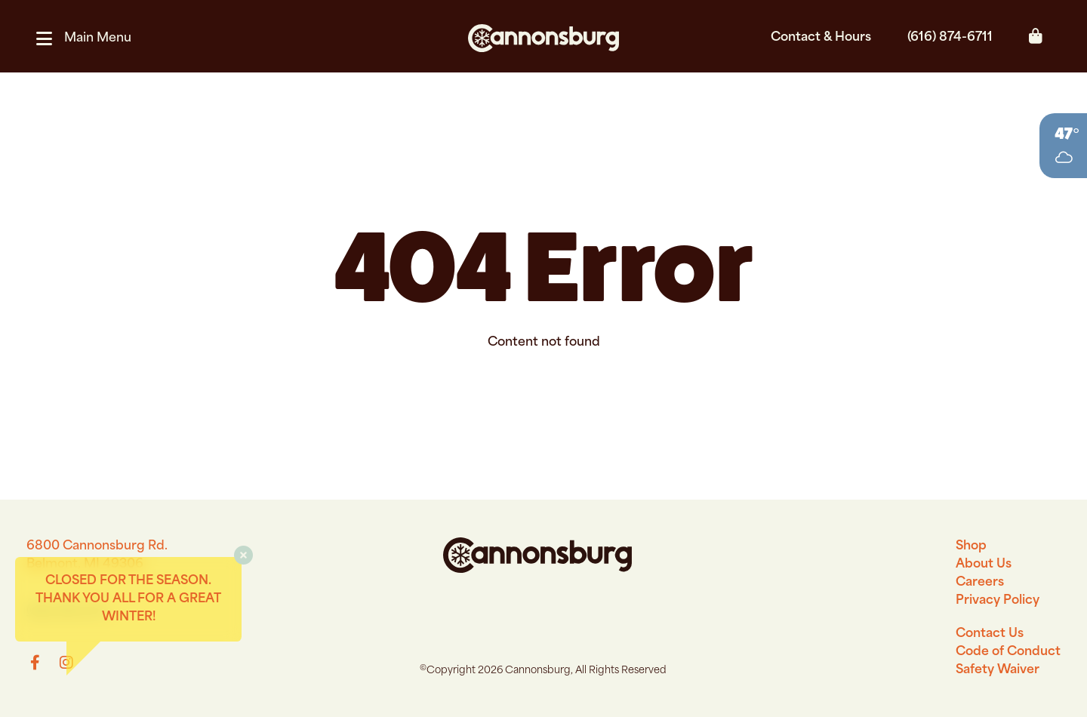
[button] (89, 38)
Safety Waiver (997, 670)
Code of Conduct (1008, 652)
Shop (971, 546)
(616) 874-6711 (950, 38)
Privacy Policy (997, 601)
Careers (980, 583)
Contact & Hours (821, 38)
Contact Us (990, 634)
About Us (984, 565)
